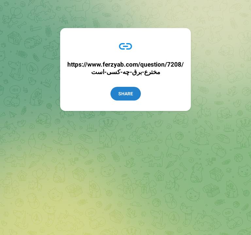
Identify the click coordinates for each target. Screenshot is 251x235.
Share (125, 93)
